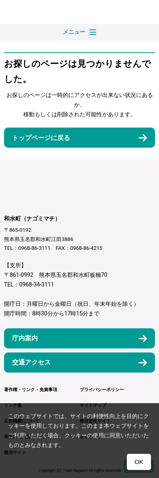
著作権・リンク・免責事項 (30, 389)
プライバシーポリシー (102, 389)
